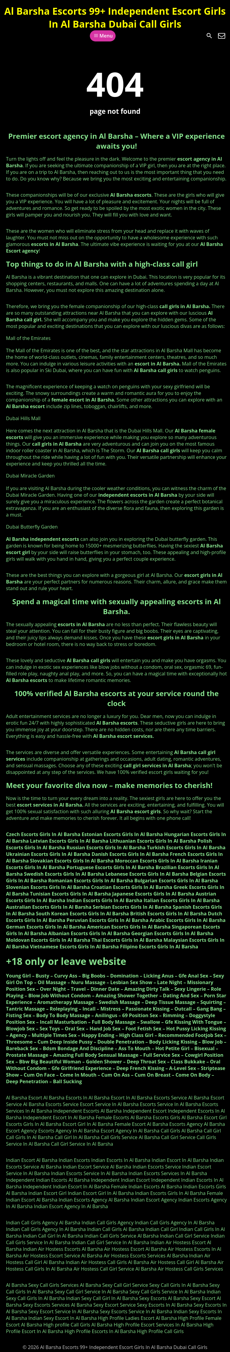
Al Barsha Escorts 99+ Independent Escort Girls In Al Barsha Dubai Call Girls (115, 17)
